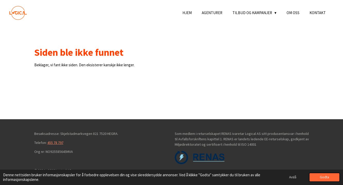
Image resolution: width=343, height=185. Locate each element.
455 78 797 (55, 142)
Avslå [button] (292, 177)
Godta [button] (324, 177)
